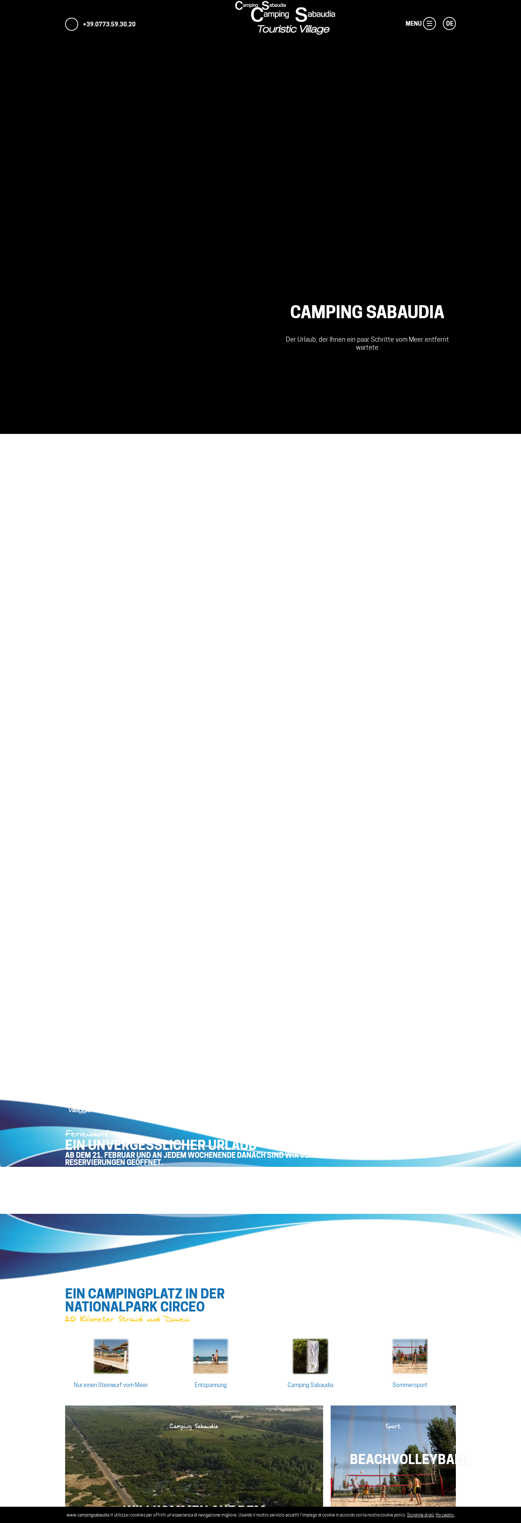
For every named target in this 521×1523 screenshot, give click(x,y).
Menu (427, 23)
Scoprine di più (420, 1515)
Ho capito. (445, 1515)
